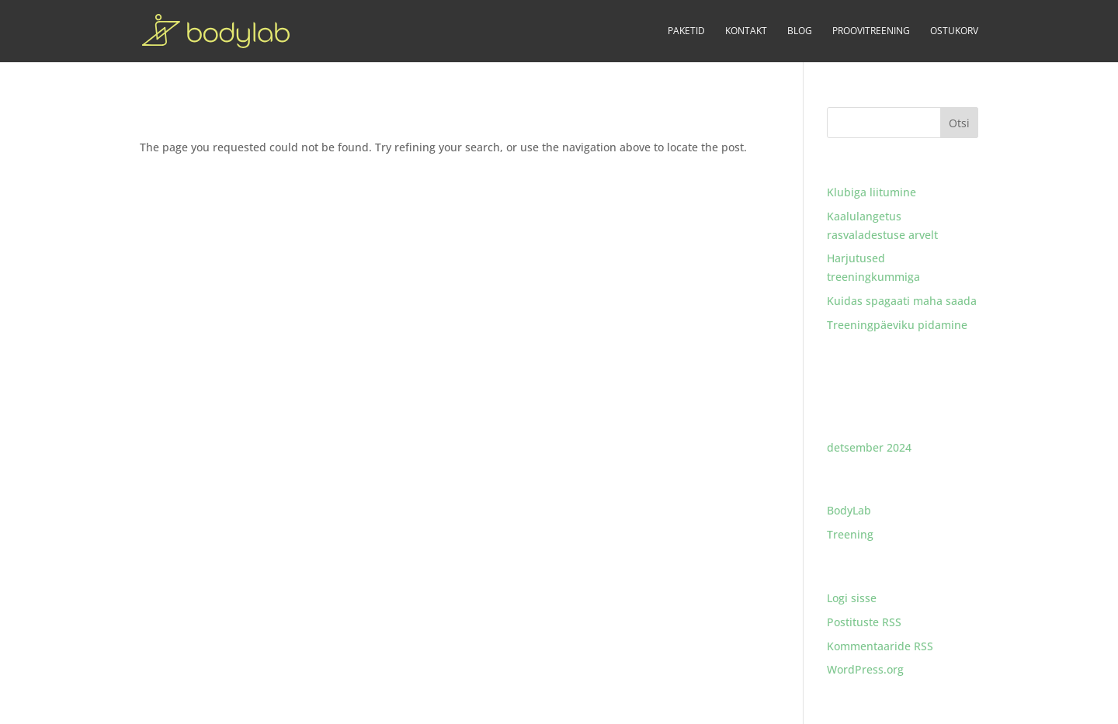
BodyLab (849, 510)
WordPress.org (865, 669)
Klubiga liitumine (871, 192)
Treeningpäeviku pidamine (897, 324)
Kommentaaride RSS (880, 646)
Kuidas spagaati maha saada (902, 300)
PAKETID (686, 31)
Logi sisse (852, 598)
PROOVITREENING (871, 31)
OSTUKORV (954, 31)
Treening (850, 534)
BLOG (799, 31)
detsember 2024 (869, 447)
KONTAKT (746, 31)
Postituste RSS (864, 622)
